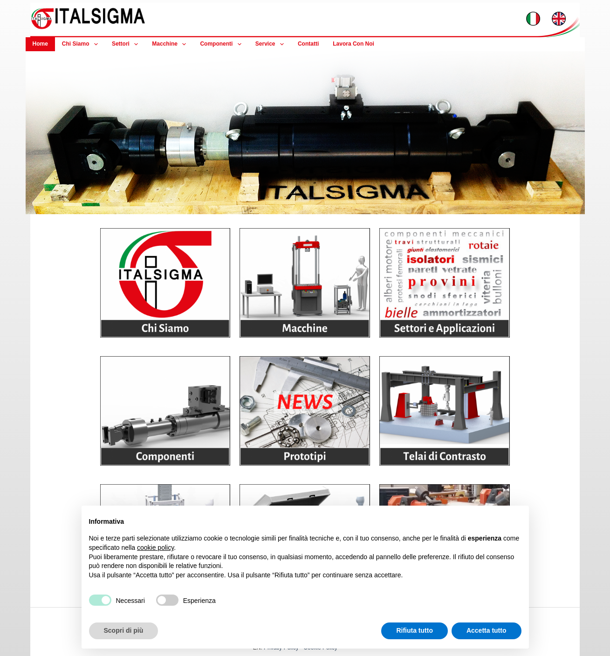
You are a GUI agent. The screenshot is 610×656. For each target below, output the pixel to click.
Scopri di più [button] (124, 630)
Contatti (308, 44)
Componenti (222, 44)
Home (40, 44)
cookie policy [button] (155, 547)
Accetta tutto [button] (486, 630)
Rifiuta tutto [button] (414, 630)
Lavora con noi (353, 44)
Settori (127, 44)
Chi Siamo (82, 44)
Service (271, 44)
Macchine (171, 44)
